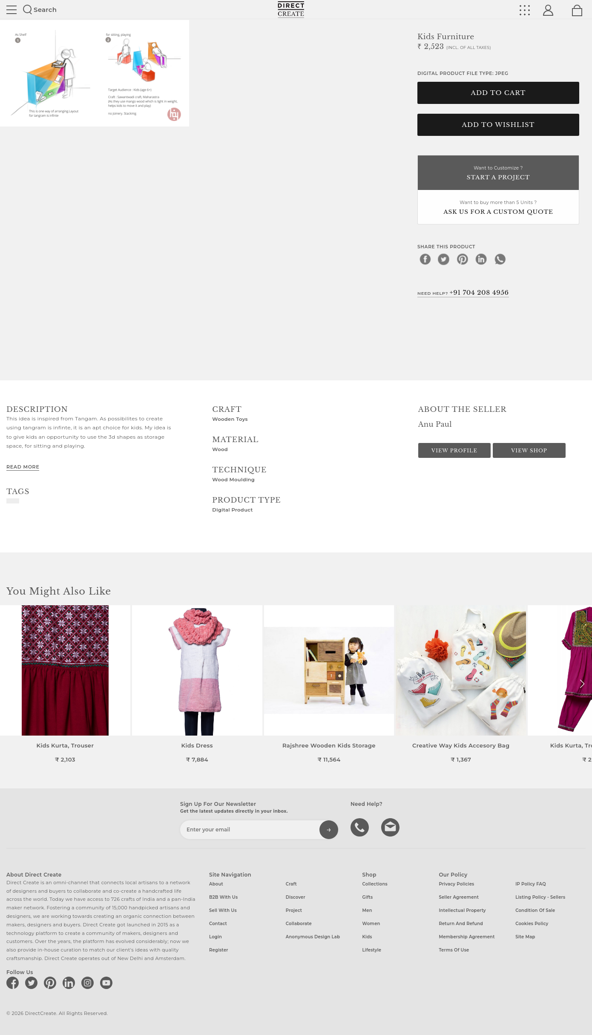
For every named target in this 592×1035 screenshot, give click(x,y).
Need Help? (463, 292)
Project (294, 910)
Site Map (525, 937)
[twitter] (443, 259)
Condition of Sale (535, 910)
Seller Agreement (459, 897)
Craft (291, 884)
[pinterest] (462, 259)
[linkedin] (481, 259)
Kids (367, 937)
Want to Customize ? (498, 173)
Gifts (367, 897)
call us (361, 826)
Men (367, 910)
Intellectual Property (462, 910)
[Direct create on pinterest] (51, 982)
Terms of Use (454, 950)
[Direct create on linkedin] (70, 982)
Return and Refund (461, 923)
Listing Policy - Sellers (540, 897)
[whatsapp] (500, 259)
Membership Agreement (466, 937)
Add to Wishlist (498, 125)
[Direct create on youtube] (107, 982)
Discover (295, 897)
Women (371, 923)
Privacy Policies (456, 884)
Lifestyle (372, 950)
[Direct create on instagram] (89, 982)
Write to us (391, 826)
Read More (22, 467)
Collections (375, 884)
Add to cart (498, 93)
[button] (582, 684)
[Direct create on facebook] (14, 982)
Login (215, 937)
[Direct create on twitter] (32, 982)
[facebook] (425, 259)
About (216, 884)
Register (218, 950)
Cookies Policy (531, 923)
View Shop (529, 451)
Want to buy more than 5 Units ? (498, 208)
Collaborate (299, 923)
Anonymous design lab (313, 937)
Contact (218, 923)
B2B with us (223, 897)
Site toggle (11, 10)
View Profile (454, 451)
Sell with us (223, 910)
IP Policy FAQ (530, 884)
